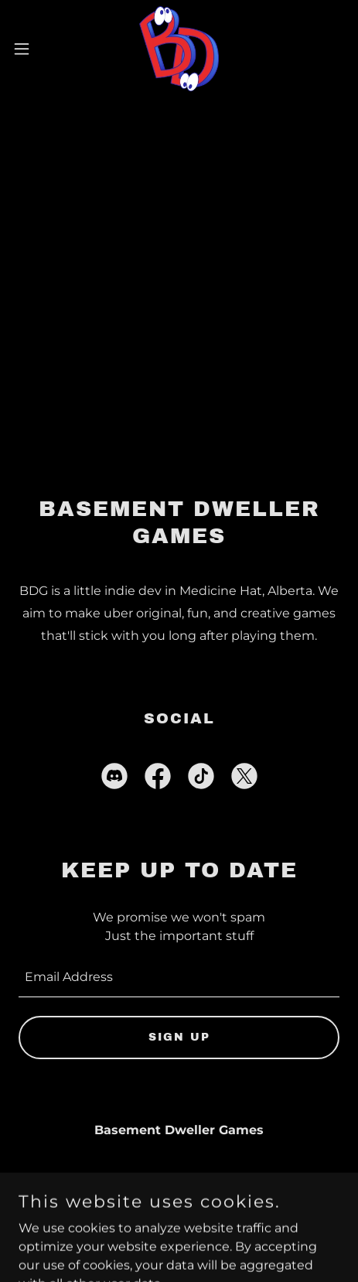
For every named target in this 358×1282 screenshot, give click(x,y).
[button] (32, 48)
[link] (179, 48)
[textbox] (179, 977)
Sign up (179, 1037)
